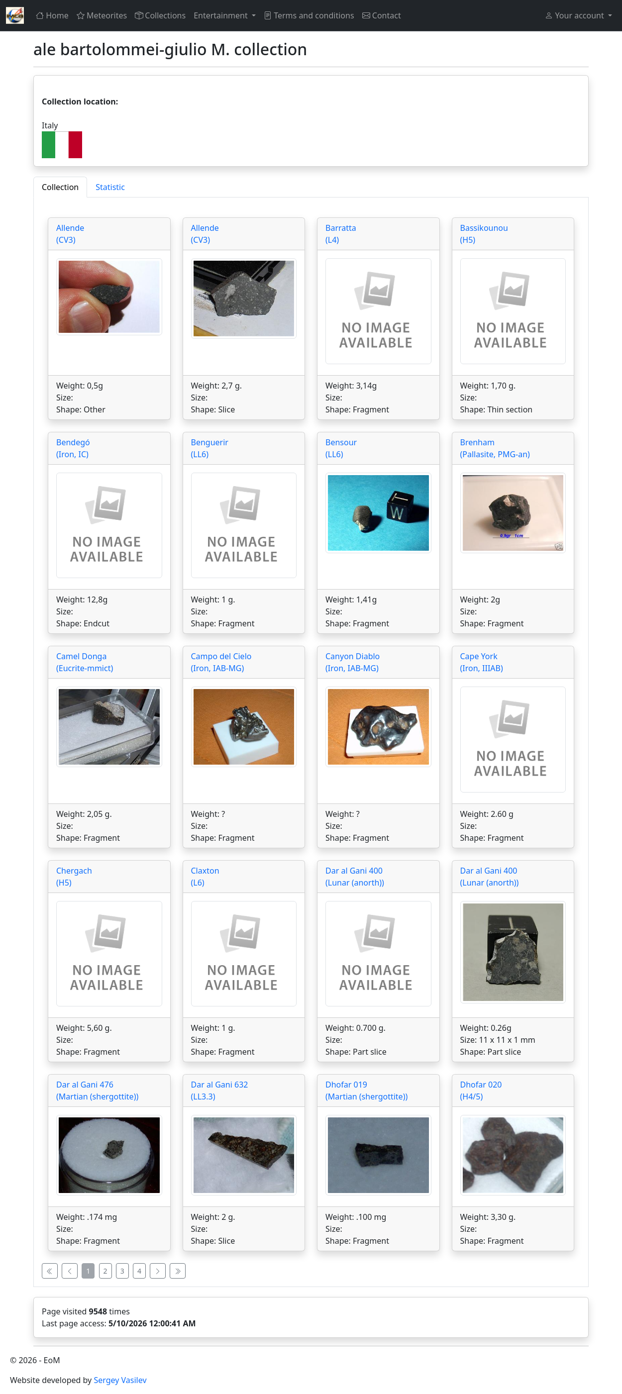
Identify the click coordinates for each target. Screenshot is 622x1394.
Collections (160, 15)
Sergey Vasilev (120, 1380)
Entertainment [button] (222, 15)
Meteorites (102, 15)
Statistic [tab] (110, 187)
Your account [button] (575, 15)
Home (52, 15)
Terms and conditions (309, 15)
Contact (381, 15)
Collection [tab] (60, 187)
